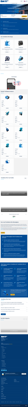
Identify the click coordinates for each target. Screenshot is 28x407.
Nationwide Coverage (14, 3)
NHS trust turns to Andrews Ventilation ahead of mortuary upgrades (13, 210)
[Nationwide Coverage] (11, 3)
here (9, 286)
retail (26, 227)
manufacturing (23, 227)
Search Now (24, 16)
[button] (2, 214)
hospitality (2, 228)
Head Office (2, 338)
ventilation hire (22, 284)
